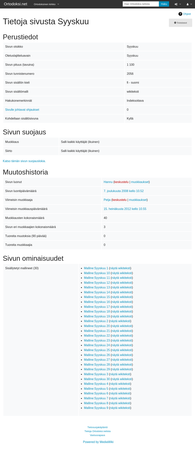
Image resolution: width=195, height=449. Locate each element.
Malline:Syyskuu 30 (97, 379)
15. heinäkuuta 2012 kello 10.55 (125, 208)
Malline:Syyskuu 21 (97, 330)
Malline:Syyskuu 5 (96, 388)
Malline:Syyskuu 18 (97, 311)
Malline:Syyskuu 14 (97, 292)
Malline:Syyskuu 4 (96, 383)
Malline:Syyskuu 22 (97, 335)
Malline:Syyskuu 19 (97, 316)
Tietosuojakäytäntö (97, 427)
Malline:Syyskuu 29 (97, 369)
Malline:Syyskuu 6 (96, 393)
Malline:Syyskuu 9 (96, 407)
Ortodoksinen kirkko (44, 4)
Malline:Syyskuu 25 (97, 350)
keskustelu (121, 182)
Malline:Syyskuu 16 (97, 301)
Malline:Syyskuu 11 (97, 277)
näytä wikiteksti (120, 268)
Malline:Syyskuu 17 (97, 306)
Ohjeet (187, 13)
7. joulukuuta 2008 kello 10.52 (124, 191)
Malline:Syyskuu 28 (97, 364)
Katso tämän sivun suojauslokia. (24, 161)
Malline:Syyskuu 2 (96, 321)
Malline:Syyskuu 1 (96, 268)
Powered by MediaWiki (98, 442)
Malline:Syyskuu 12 (97, 282)
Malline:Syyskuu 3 (96, 374)
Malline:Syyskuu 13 (97, 287)
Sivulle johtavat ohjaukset (22, 109)
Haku (164, 3)
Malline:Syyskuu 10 (97, 273)
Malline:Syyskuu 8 (96, 403)
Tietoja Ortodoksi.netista (97, 431)
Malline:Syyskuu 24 (97, 345)
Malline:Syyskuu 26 (97, 355)
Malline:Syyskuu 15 (97, 297)
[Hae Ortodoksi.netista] (141, 4)
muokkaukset (140, 182)
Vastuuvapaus (97, 435)
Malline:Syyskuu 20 (97, 326)
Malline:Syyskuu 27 (97, 359)
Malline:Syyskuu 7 (96, 398)
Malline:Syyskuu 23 (97, 340)
